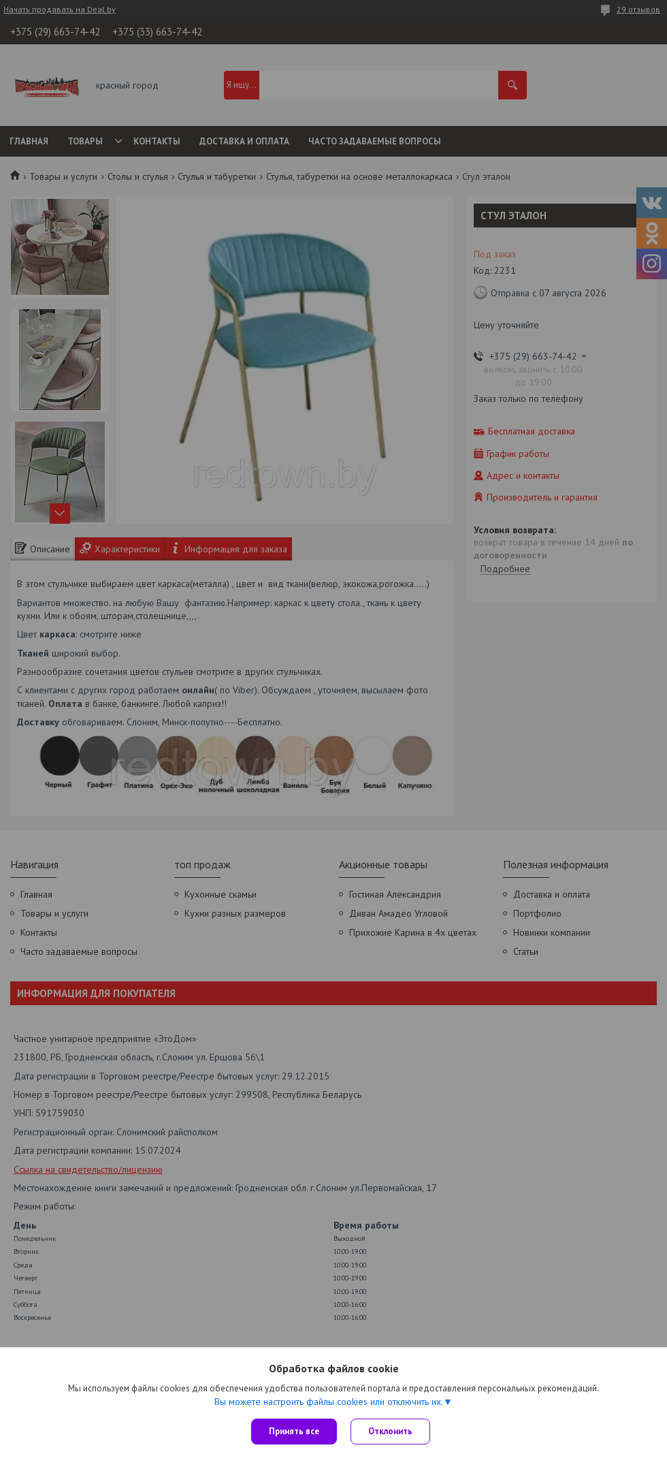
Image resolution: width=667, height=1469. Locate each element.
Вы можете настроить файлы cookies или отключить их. (328, 1401)
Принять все (294, 1431)
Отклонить (390, 1431)
